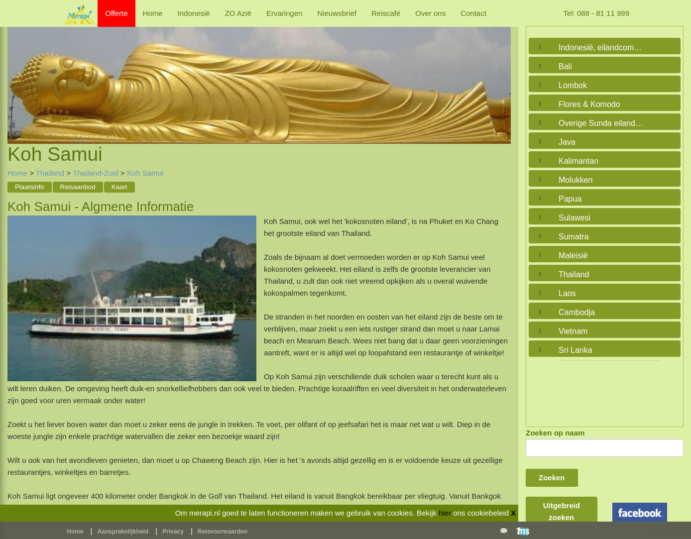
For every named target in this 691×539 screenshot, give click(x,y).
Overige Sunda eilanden (601, 123)
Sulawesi (574, 218)
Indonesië (194, 13)
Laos (567, 293)
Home (153, 13)
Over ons (430, 13)
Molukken (575, 180)
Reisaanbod (78, 187)
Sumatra (573, 236)
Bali (565, 66)
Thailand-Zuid (96, 173)
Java (567, 142)
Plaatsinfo (29, 187)
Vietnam (573, 331)
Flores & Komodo (589, 104)
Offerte (116, 13)
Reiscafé (385, 13)
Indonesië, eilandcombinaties (602, 47)
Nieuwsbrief (337, 13)
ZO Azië (238, 13)
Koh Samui (145, 173)
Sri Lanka (575, 350)
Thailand (50, 173)
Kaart (119, 187)
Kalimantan (578, 161)
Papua (570, 199)
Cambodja (577, 312)
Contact (473, 13)
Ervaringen (284, 13)
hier (445, 513)
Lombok (573, 85)
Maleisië (573, 255)
